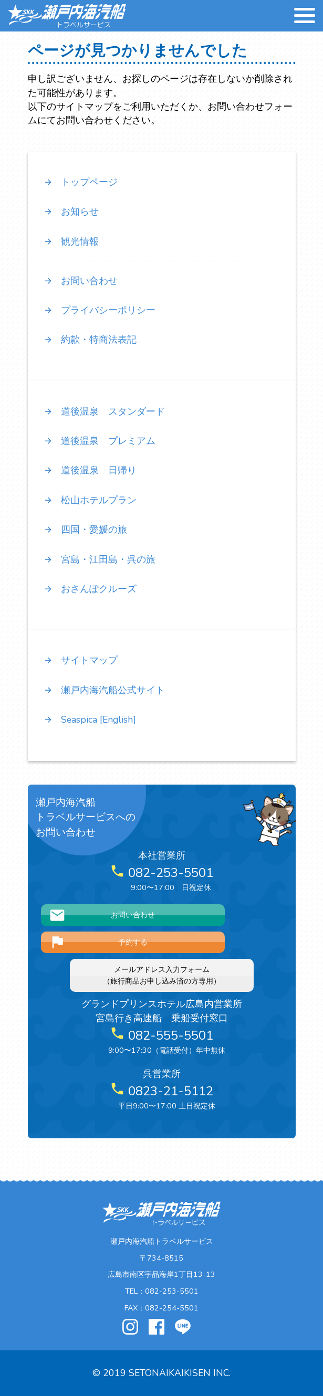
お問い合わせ (81, 280)
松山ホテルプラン (90, 500)
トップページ (81, 182)
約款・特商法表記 (90, 339)
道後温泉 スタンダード (104, 411)
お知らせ (71, 211)
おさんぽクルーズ (90, 589)
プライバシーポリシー (99, 310)
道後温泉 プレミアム (99, 441)
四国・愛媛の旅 (85, 529)
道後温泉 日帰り (90, 470)
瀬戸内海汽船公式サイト (104, 690)
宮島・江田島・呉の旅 (99, 559)
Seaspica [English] (90, 719)
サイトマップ (81, 660)
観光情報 (71, 241)
